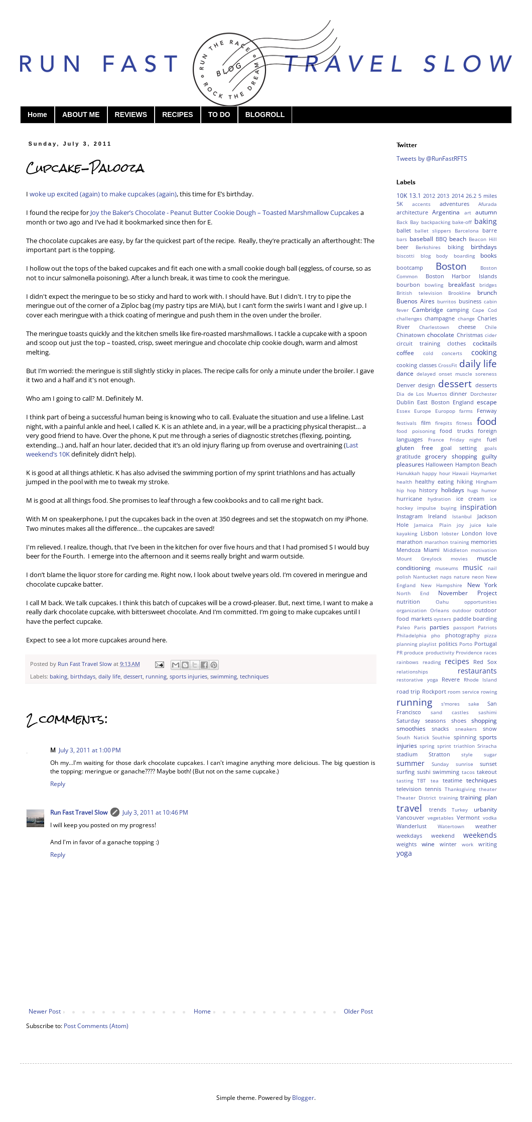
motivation (484, 550)
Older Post (358, 1011)
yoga (404, 853)
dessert (133, 676)
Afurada (487, 204)
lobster (450, 533)
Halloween (439, 464)
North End (412, 593)
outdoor (461, 610)
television (409, 789)
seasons (435, 720)
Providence (469, 652)
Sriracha (487, 746)
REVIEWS (131, 114)
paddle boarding (475, 618)
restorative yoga (417, 680)
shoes (458, 720)
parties (439, 627)
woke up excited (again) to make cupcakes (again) (103, 193)
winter (448, 844)
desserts (486, 385)
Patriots (487, 627)
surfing (405, 771)
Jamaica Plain (432, 525)
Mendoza (408, 549)
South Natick (412, 737)
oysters (442, 619)
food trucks (456, 430)
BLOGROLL (265, 114)
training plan (478, 797)
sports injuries (188, 676)
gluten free (414, 447)
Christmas (470, 335)
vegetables (441, 818)
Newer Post (45, 1011)
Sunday (440, 764)
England (463, 402)
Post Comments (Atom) (96, 1026)
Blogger (303, 1097)
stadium (407, 754)
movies (459, 558)
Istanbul (462, 516)
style (467, 754)
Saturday (408, 720)
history (428, 490)
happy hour (436, 473)
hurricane (409, 498)
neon (478, 577)
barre (489, 230)
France (436, 439)
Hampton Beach (476, 464)
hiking (465, 481)
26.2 (471, 195)
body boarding (455, 256)
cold (428, 353)
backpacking (435, 222)
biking (456, 247)
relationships (412, 671)
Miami (432, 549)
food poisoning (415, 431)
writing (487, 844)
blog (426, 256)
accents (421, 204)
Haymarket (484, 473)
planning (406, 644)
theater (488, 789)
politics (448, 643)
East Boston (433, 402)
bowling (434, 285)
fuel (492, 439)
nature (462, 577)
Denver (406, 385)
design (426, 385)
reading (432, 662)
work (467, 844)
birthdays (82, 676)
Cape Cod (484, 310)
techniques (254, 676)
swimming (223, 676)
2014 (458, 195)
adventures (454, 203)
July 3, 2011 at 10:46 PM (155, 812)
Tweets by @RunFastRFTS (431, 158)
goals (490, 448)
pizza (490, 635)
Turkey (460, 810)
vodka (490, 818)
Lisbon (429, 533)
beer (402, 247)
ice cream (470, 498)
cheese (467, 326)
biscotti (405, 256)
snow (490, 728)
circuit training (418, 343)
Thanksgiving (460, 789)
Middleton (455, 550)
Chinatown (410, 335)
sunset (488, 763)
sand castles (450, 712)
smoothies (411, 728)
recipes (457, 661)
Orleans (439, 610)
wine (428, 844)
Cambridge (427, 309)
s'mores (450, 704)
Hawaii (460, 473)
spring (427, 746)
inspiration (478, 507)
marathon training (447, 542)
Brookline (459, 293)
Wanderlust (411, 826)
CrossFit (447, 365)
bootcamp (409, 267)
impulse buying (436, 508)
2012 (429, 195)
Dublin (405, 402)
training (448, 798)
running (156, 676)
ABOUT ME (81, 114)
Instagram (409, 516)
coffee (405, 353)
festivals (406, 423)
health (404, 482)
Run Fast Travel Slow (78, 812)
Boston (451, 266)
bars (401, 239)
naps (446, 577)
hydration (439, 499)
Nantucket (425, 577)
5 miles (487, 195)
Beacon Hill (483, 239)
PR (399, 652)
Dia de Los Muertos (421, 394)
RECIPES (177, 114)
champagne (440, 318)
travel (409, 808)
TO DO (219, 114)
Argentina (446, 212)
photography (462, 635)
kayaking (406, 533)
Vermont (468, 817)
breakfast (461, 284)
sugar (490, 754)
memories (484, 541)
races (490, 652)
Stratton (439, 754)
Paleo (403, 627)
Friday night (466, 439)
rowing (489, 692)
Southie (441, 737)
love (491, 533)
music (473, 567)
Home (37, 114)
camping (458, 309)
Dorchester (483, 394)
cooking (484, 352)
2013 (443, 195)
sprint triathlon (456, 746)
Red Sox (485, 661)
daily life (109, 676)
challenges (409, 318)
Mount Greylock (419, 558)
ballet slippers (433, 231)
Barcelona (467, 231)
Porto (465, 644)
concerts (452, 353)
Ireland (437, 516)
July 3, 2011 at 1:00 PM (90, 750)
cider (491, 335)
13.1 (415, 195)
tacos (468, 772)
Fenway (487, 410)
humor (489, 490)
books (488, 255)
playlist (428, 644)
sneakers (466, 729)
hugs (472, 490)
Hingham (486, 482)
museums (446, 568)
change (466, 318)
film (426, 422)
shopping (484, 720)
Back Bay (407, 222)
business (470, 301)
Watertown (451, 826)
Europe (422, 411)
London (472, 533)
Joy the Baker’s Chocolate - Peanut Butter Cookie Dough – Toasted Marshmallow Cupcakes (224, 212)
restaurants (477, 671)
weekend (443, 835)
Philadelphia (411, 635)
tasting (404, 780)
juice (475, 525)
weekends (480, 835)
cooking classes (416, 365)
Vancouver (410, 817)
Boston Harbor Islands (461, 276)
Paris (420, 627)
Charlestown (434, 327)
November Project (467, 593)
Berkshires (428, 247)
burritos (446, 301)
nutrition (408, 601)
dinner (458, 393)
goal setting (459, 448)
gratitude (408, 456)
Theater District (416, 798)
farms (466, 411)
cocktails (485, 343)
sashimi (487, 712)
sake (473, 704)
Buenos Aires (415, 301)
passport (463, 627)
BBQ (441, 239)
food (487, 421)
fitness (464, 423)
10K (401, 195)
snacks (440, 728)
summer (410, 763)
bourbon (408, 284)
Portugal (485, 643)
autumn (486, 212)
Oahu (442, 602)
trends (437, 809)
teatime (452, 780)
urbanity (485, 809)
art (467, 212)
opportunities (480, 602)
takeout (487, 771)
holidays (452, 490)
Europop (445, 411)
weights (406, 844)
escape (487, 402)
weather (486, 826)
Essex (403, 411)
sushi (424, 771)
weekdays (409, 835)
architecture (412, 212)
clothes (456, 343)
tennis (433, 789)
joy (460, 525)
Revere (451, 679)
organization (411, 610)
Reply (57, 783)
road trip (408, 691)
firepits (443, 423)
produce (414, 652)
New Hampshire (442, 585)
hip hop (406, 490)
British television (419, 293)
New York (482, 585)
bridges (488, 285)
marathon (409, 541)
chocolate (440, 334)
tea (435, 780)
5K (399, 203)
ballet (403, 230)
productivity (440, 652)
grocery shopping (451, 456)
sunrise (464, 764)
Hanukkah (408, 473)
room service (463, 692)
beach (457, 239)
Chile (491, 327)
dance (405, 373)
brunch (487, 292)
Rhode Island (480, 680)
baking (58, 676)
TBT (421, 780)
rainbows (407, 662)
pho (435, 635)
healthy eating (434, 481)
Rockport (434, 691)
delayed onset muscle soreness (457, 374)
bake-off (462, 222)
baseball (421, 239)
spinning (465, 737)
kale (492, 525)
